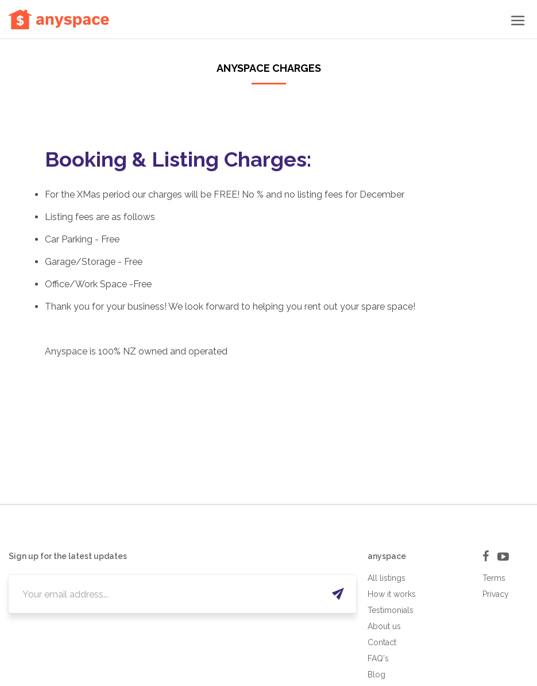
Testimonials (391, 610)
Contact (382, 642)
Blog (376, 674)
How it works (392, 594)
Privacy (495, 594)
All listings (386, 578)
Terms (493, 578)
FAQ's (378, 658)
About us (384, 626)
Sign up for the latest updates (68, 556)
